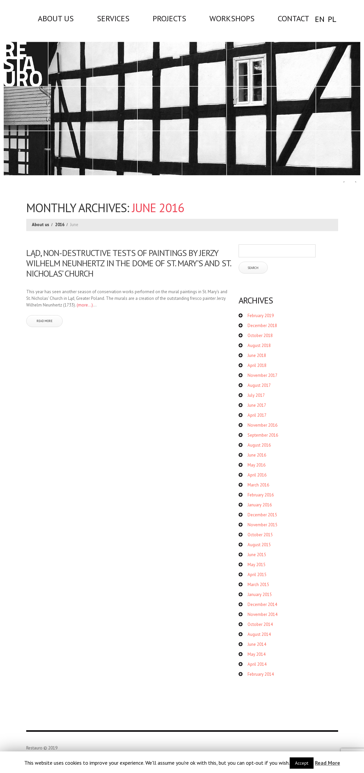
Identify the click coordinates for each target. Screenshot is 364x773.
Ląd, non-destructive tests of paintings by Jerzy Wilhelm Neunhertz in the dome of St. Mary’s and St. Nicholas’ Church (128, 263)
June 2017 (257, 405)
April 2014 (257, 664)
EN (320, 19)
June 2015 (257, 555)
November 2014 (262, 614)
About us (56, 18)
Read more (44, 321)
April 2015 (257, 574)
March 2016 (258, 485)
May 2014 (256, 654)
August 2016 (259, 445)
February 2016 (261, 495)
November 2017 (262, 375)
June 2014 (257, 644)
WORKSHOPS (232, 18)
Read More (327, 762)
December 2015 (262, 515)
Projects (169, 18)
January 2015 (260, 594)
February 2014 (261, 674)
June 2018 (257, 355)
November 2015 (262, 525)
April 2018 (257, 365)
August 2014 (259, 634)
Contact (293, 18)
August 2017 (259, 385)
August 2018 (259, 345)
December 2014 (262, 604)
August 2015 (259, 545)
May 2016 (256, 465)
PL (332, 19)
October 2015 (260, 535)
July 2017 (256, 395)
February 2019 (261, 315)
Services (113, 18)
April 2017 (257, 415)
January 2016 (260, 505)
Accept (301, 763)
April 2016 (257, 475)
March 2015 (258, 584)
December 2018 (262, 325)
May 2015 (256, 564)
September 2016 (263, 435)
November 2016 (262, 425)
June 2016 (257, 455)
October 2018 (260, 335)
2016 (59, 224)
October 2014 (260, 624)
